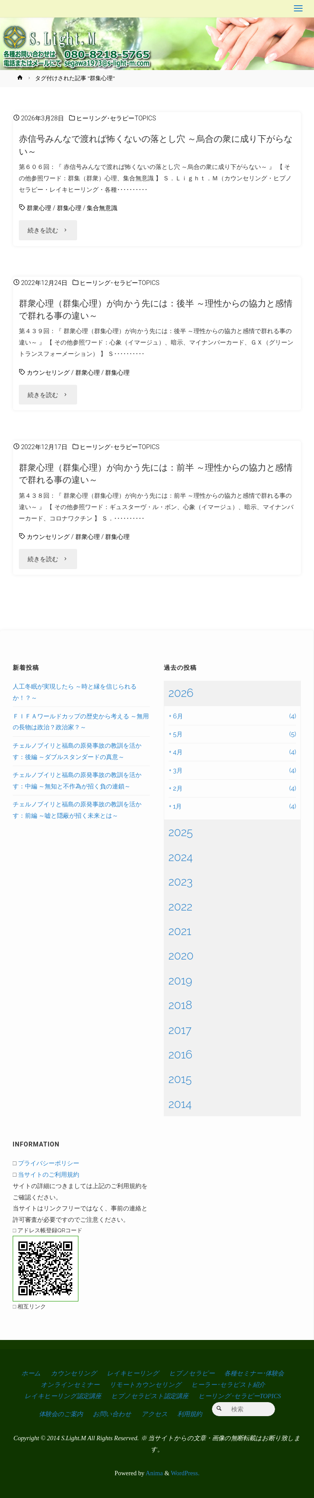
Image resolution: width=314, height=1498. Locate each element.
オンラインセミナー (70, 1384)
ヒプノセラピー (192, 1373)
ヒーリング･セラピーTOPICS (116, 118)
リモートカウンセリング (145, 1384)
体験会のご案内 (61, 1413)
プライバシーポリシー (48, 1163)
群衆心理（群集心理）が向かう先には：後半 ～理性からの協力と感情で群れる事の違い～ (156, 309)
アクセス (154, 1413)
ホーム (31, 1373)
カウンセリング (48, 372)
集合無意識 (102, 208)
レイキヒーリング (133, 1373)
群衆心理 (39, 208)
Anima (154, 1473)
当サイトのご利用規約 (48, 1174)
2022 (180, 906)
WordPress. (185, 1473)
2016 (180, 1054)
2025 (180, 832)
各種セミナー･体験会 (254, 1373)
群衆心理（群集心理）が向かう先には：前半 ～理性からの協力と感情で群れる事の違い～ (156, 473)
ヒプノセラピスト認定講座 (149, 1396)
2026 (180, 693)
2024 (180, 857)
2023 (180, 881)
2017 (179, 1030)
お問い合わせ (112, 1413)
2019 (180, 980)
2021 (179, 931)
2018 (180, 1005)
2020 (181, 955)
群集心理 (69, 208)
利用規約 (189, 1413)
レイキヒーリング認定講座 (63, 1396)
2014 (179, 1104)
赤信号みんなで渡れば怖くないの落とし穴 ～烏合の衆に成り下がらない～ (156, 145)
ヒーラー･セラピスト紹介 (228, 1384)
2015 (179, 1079)
